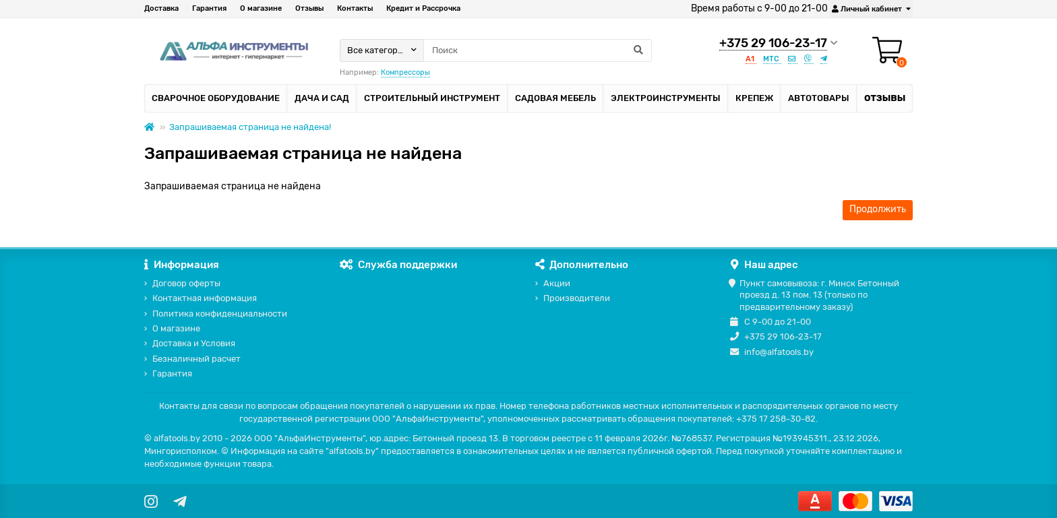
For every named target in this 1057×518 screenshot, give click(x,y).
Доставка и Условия (193, 343)
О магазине (261, 8)
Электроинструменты (666, 98)
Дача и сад (322, 98)
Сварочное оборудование (216, 98)
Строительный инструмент (432, 98)
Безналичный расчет (196, 359)
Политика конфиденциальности (219, 314)
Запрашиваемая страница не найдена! (250, 127)
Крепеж (754, 98)
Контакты (355, 8)
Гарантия (209, 8)
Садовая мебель (555, 98)
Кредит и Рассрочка (423, 8)
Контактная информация (204, 298)
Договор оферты (186, 283)
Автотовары (818, 98)
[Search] (537, 50)
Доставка (161, 8)
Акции (556, 283)
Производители (576, 298)
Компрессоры (405, 72)
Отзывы (309, 8)
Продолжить (877, 209)
